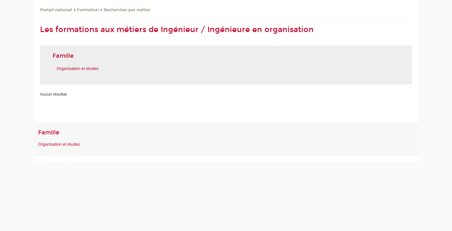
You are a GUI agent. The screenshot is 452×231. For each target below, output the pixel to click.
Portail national (56, 10)
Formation (88, 10)
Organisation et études (59, 144)
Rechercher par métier (127, 10)
